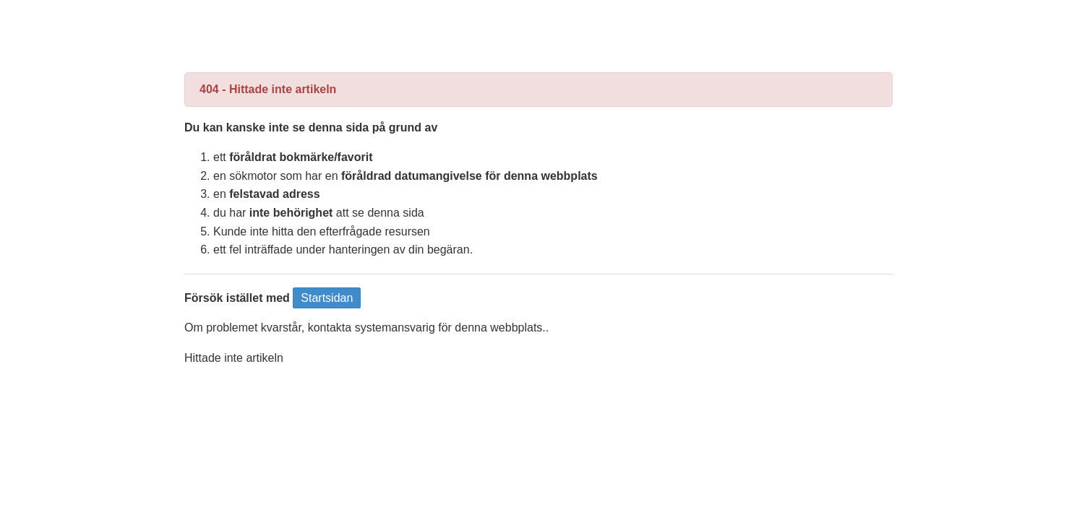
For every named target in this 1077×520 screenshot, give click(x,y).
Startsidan (327, 298)
